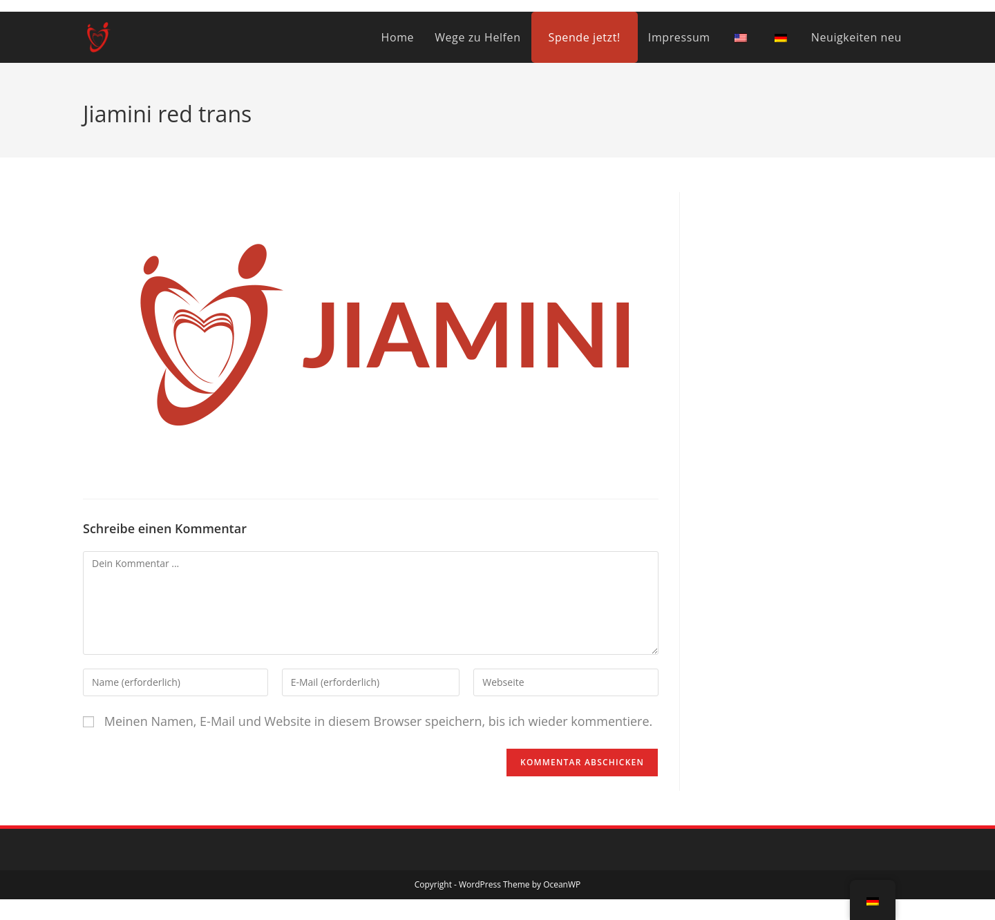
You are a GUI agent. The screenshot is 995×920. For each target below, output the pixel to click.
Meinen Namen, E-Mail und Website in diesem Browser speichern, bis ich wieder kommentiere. (378, 721)
